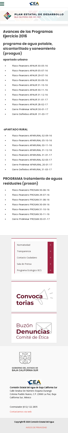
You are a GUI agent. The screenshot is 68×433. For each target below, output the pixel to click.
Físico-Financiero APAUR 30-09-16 (30, 80)
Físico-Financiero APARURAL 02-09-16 (32, 135)
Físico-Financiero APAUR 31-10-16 (30, 84)
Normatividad (23, 244)
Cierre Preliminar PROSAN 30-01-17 (31, 218)
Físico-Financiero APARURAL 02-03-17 (32, 159)
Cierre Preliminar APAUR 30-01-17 (30, 109)
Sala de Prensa (24, 263)
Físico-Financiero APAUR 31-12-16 (30, 94)
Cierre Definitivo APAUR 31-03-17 (30, 114)
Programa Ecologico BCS (29, 270)
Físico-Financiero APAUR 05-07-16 (30, 70)
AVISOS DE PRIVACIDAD (36, 427)
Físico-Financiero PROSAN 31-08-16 (30, 199)
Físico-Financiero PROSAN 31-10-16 (30, 209)
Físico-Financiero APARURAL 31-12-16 (32, 149)
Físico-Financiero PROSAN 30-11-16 (30, 214)
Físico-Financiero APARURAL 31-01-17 (32, 154)
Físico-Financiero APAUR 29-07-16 (30, 75)
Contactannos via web (21, 411)
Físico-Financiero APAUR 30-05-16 (30, 65)
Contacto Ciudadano (27, 257)
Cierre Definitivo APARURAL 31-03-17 (32, 169)
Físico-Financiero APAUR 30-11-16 (30, 89)
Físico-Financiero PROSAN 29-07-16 (30, 194)
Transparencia (24, 251)
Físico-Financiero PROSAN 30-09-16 (30, 204)
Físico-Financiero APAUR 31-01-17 (30, 99)
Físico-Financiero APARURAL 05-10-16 (32, 140)
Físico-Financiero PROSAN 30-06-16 (30, 189)
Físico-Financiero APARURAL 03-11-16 (32, 145)
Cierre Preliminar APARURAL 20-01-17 (32, 164)
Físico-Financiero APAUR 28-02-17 (30, 104)
